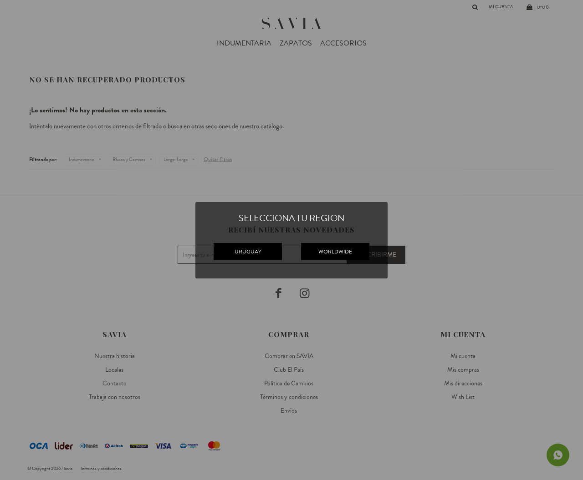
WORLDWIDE (335, 252)
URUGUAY (248, 252)
